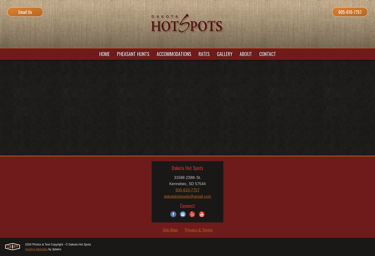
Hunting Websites (36, 249)
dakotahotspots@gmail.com (187, 196)
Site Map (170, 230)
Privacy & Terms (198, 230)
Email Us (25, 12)
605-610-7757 (350, 12)
